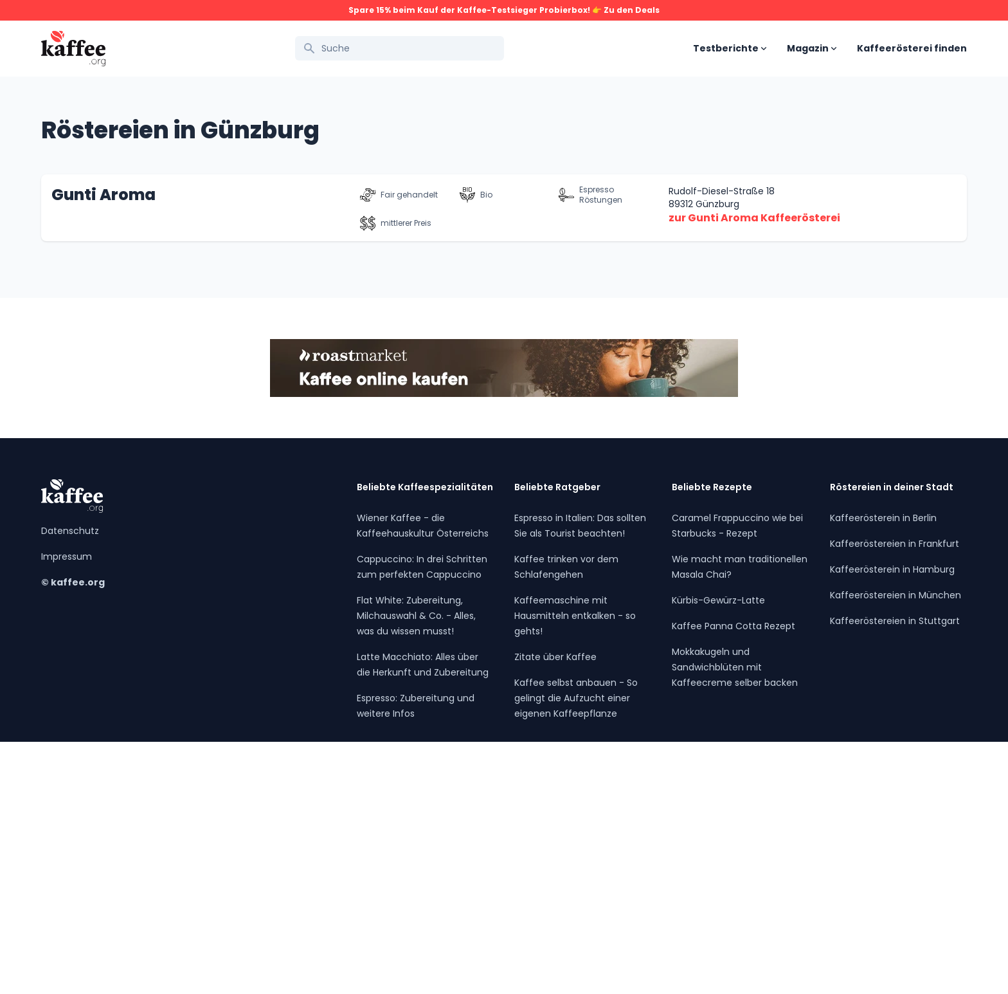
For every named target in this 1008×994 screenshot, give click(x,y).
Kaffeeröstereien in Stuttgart (895, 873)
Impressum (66, 808)
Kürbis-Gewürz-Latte (718, 852)
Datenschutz (70, 783)
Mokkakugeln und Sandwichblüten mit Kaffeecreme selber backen (735, 919)
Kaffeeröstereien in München (895, 847)
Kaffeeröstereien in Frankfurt (894, 795)
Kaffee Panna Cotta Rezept (733, 878)
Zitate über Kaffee (555, 909)
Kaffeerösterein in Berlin (883, 770)
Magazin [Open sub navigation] (811, 48)
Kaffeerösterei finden (912, 48)
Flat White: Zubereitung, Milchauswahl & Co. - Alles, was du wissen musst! (416, 868)
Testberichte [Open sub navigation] (729, 48)
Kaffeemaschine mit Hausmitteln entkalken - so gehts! (575, 868)
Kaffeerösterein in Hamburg (892, 821)
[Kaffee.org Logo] (73, 48)
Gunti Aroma (103, 446)
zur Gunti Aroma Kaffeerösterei (754, 470)
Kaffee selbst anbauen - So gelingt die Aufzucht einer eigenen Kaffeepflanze (576, 950)
